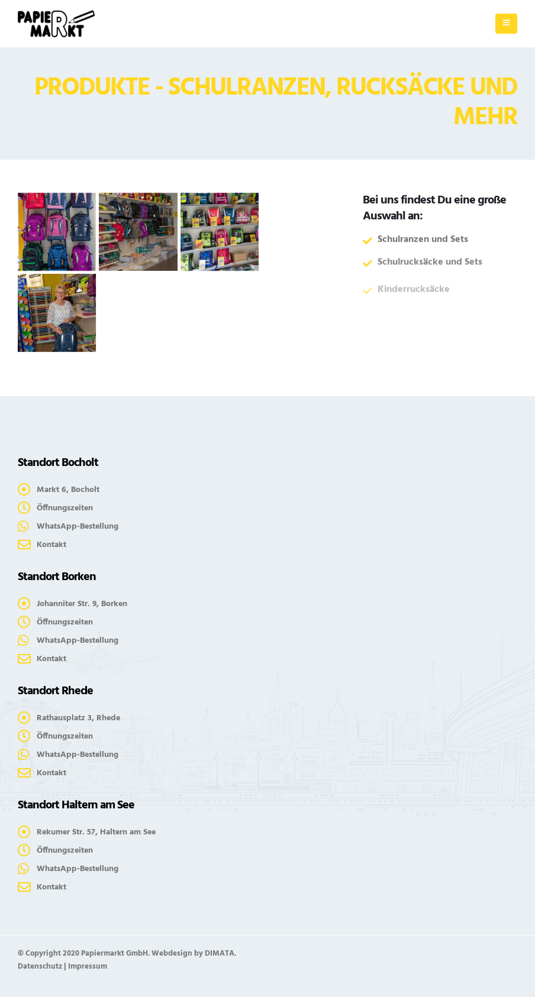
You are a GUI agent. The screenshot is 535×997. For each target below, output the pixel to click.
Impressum (87, 966)
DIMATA (219, 953)
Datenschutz (40, 966)
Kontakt (51, 545)
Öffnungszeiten (65, 508)
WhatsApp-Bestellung (77, 526)
